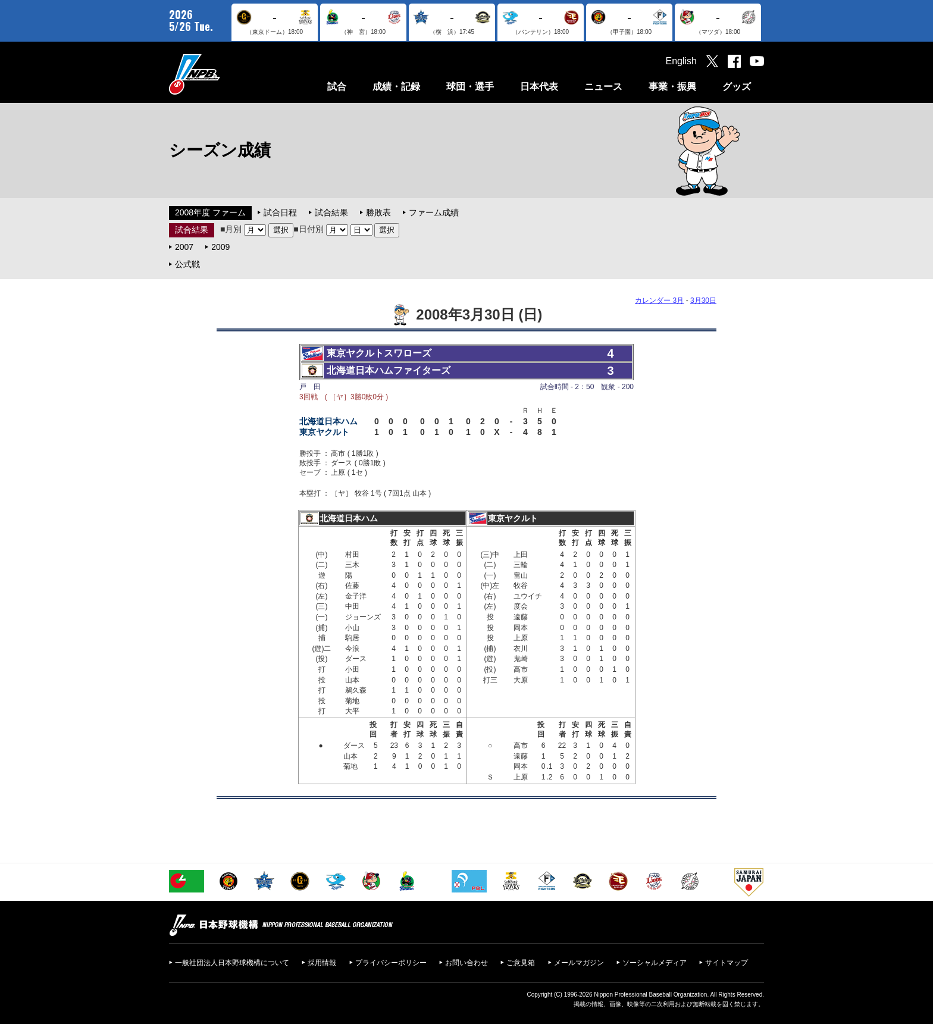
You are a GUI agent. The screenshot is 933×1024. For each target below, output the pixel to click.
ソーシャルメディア (654, 963)
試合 (336, 87)
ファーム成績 (434, 212)
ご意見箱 (520, 963)
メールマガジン (579, 963)
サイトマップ (726, 963)
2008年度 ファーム (210, 212)
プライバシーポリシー (391, 963)
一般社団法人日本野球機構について (232, 963)
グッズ (736, 87)
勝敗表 (378, 212)
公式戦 (187, 264)
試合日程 (280, 212)
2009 (220, 247)
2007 (184, 247)
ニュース (603, 87)
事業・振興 (672, 87)
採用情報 (322, 963)
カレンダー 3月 (659, 300)
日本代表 (539, 87)
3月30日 (703, 300)
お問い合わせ (466, 963)
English (681, 61)
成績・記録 (396, 87)
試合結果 (331, 212)
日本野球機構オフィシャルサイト (224, 74)
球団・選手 (470, 87)
